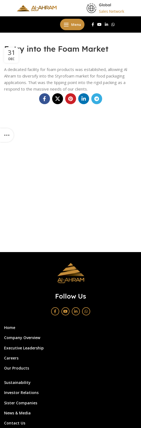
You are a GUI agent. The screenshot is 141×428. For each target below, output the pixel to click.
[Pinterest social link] (70, 98)
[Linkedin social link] (106, 24)
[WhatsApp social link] (113, 24)
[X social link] (57, 98)
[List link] (66, 328)
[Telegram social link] (96, 98)
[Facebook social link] (93, 24)
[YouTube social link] (99, 24)
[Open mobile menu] (72, 24)
